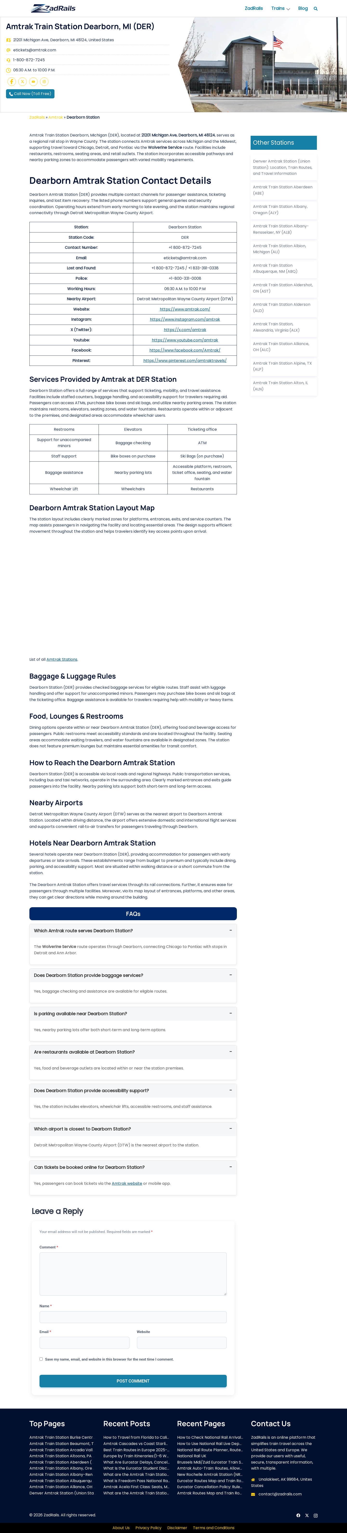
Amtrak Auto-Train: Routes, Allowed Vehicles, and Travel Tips (234, 1468)
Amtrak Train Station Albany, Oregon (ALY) (69, 1468)
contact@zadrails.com (280, 1494)
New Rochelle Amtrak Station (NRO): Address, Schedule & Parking (238, 1474)
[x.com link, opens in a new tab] (307, 1515)
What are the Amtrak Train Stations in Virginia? (147, 1474)
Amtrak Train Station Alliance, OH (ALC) (66, 1487)
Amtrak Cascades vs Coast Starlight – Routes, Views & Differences (166, 1443)
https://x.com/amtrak (185, 330)
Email (45, 1332)
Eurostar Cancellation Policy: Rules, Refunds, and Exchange (232, 1487)
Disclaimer (177, 1528)
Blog (303, 8)
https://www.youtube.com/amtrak (185, 340)
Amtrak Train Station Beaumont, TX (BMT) (69, 1443)
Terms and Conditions (213, 1528)
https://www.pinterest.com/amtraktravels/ (185, 360)
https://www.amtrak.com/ (185, 309)
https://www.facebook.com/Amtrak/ (184, 350)
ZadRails (254, 8)
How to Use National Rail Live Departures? (216, 1443)
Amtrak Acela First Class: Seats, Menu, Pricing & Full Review (158, 1487)
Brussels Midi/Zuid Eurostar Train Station (214, 1462)
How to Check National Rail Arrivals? (211, 1437)
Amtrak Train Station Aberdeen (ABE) (65, 1462)
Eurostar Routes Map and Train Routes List (216, 1481)
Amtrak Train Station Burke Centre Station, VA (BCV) (79, 1437)
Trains (278, 8)
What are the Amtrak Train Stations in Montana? (149, 1493)
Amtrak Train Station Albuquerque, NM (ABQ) (71, 1481)
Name (46, 1306)
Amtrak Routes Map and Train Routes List (216, 1493)
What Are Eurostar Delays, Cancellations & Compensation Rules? (164, 1462)
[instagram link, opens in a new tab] (316, 1515)
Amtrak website (127, 1183)
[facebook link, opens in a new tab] (298, 1515)
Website (143, 1332)
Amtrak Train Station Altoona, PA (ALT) (66, 1456)
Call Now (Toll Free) (30, 93)
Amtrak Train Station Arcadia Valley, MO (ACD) (73, 1450)
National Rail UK (191, 1456)
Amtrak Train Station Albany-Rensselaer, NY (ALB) (76, 1474)
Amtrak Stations (62, 659)
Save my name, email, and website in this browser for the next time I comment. (109, 1359)
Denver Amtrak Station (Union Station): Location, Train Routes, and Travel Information (282, 167)
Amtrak (55, 117)
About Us (121, 1528)
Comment (49, 1247)
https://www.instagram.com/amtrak (185, 319)
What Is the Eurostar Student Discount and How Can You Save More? (168, 1468)
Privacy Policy (148, 1528)
